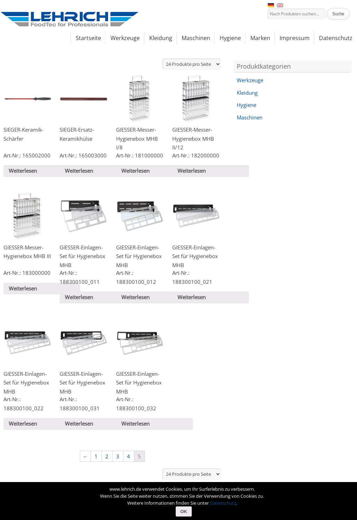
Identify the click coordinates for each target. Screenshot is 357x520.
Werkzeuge (250, 80)
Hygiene (246, 104)
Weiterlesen (23, 170)
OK (183, 511)
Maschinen (250, 117)
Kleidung (247, 92)
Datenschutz (223, 503)
